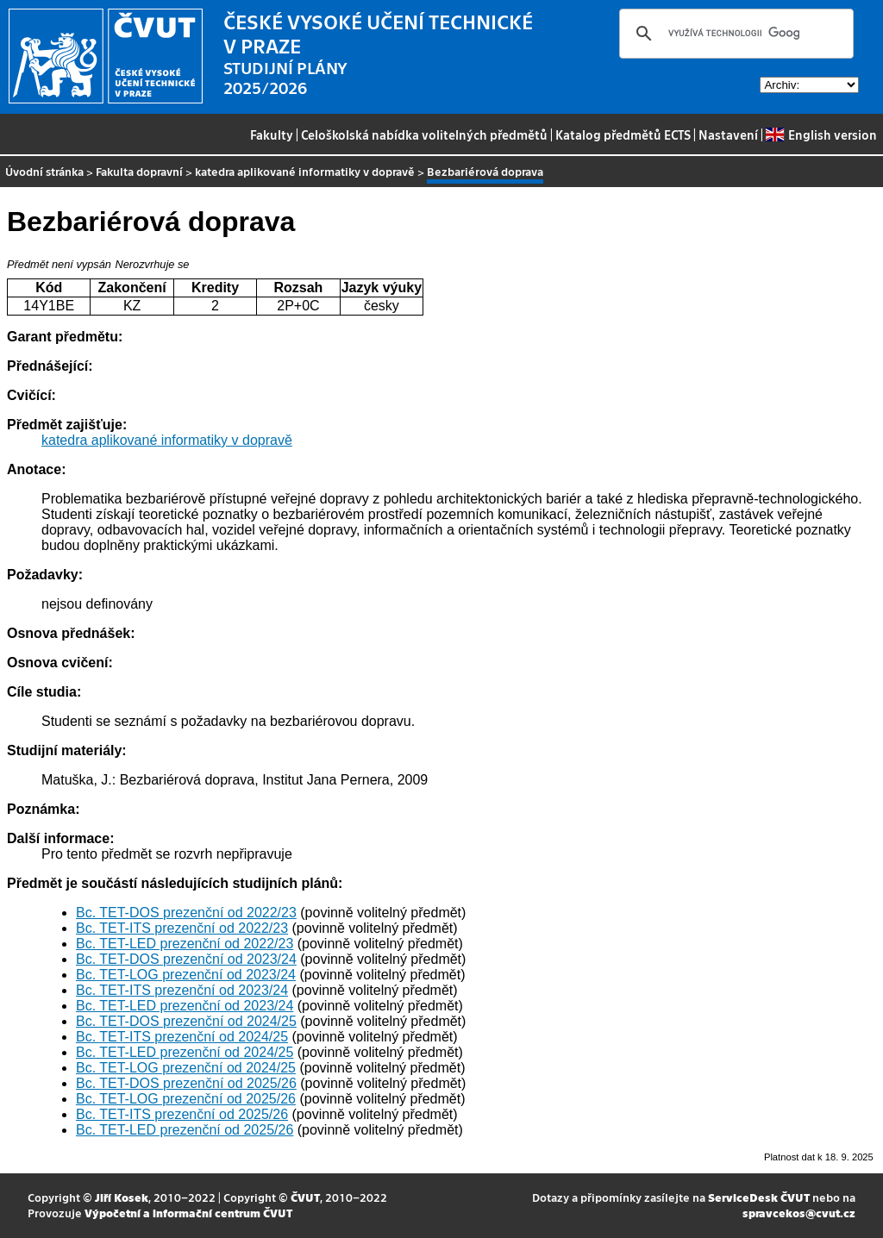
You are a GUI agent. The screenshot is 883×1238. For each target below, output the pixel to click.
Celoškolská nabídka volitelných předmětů (424, 134)
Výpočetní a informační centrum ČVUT (188, 1212)
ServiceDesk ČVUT (759, 1197)
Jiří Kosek (121, 1197)
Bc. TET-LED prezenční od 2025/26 (184, 1129)
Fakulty (271, 134)
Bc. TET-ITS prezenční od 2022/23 (182, 928)
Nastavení (728, 134)
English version (821, 134)
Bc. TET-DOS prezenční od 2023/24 (186, 959)
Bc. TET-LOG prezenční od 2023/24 (186, 974)
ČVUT (305, 1197)
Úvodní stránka (44, 171)
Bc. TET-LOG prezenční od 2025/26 (186, 1098)
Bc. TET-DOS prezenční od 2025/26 (186, 1083)
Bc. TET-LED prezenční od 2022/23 (184, 943)
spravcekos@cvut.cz (798, 1212)
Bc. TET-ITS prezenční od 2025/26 (182, 1114)
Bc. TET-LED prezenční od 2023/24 (184, 1005)
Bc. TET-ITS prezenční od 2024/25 (182, 1036)
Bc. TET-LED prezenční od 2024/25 (184, 1052)
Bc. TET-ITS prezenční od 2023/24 (182, 990)
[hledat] (733, 33)
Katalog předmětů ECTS (623, 134)
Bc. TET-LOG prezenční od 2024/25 (186, 1067)
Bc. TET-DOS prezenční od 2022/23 (186, 912)
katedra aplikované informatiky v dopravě (305, 171)
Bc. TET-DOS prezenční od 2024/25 (186, 1021)
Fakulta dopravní (139, 171)
